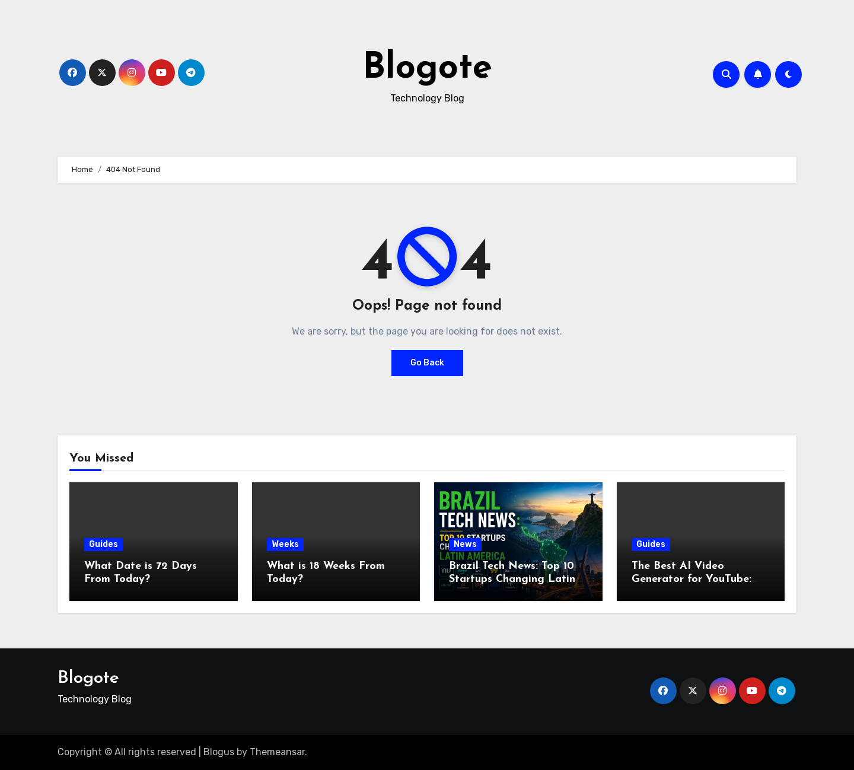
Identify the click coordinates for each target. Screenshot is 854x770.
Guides (103, 544)
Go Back (427, 363)
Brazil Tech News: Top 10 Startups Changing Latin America (512, 579)
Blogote (427, 69)
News (465, 544)
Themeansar (277, 752)
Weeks (285, 544)
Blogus (218, 752)
